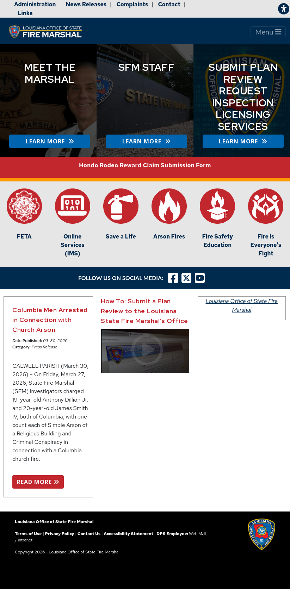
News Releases (86, 4)
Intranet (25, 540)
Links (25, 13)
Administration (35, 4)
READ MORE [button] (38, 482)
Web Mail (197, 534)
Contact (169, 4)
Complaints (132, 4)
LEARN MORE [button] (50, 141)
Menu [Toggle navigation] (268, 31)
